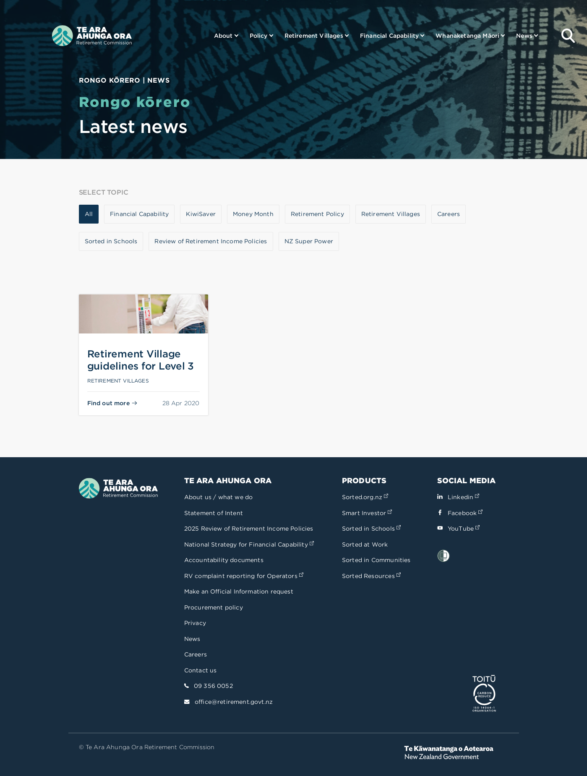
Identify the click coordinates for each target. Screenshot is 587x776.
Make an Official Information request (238, 591)
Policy (259, 35)
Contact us (200, 670)
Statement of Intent (213, 513)
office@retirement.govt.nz (234, 701)
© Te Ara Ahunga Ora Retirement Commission (147, 747)
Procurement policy (213, 607)
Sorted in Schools (371, 528)
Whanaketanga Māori (467, 35)
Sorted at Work (365, 544)
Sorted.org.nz (365, 497)
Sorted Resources (371, 576)
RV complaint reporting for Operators (243, 576)
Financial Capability (389, 35)
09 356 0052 (213, 685)
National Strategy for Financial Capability (249, 544)
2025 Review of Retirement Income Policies (248, 528)
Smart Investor (367, 513)
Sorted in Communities (376, 560)
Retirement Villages (313, 35)
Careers (195, 654)
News (524, 35)
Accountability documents (223, 560)
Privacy (195, 623)
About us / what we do (218, 497)
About (223, 35)
